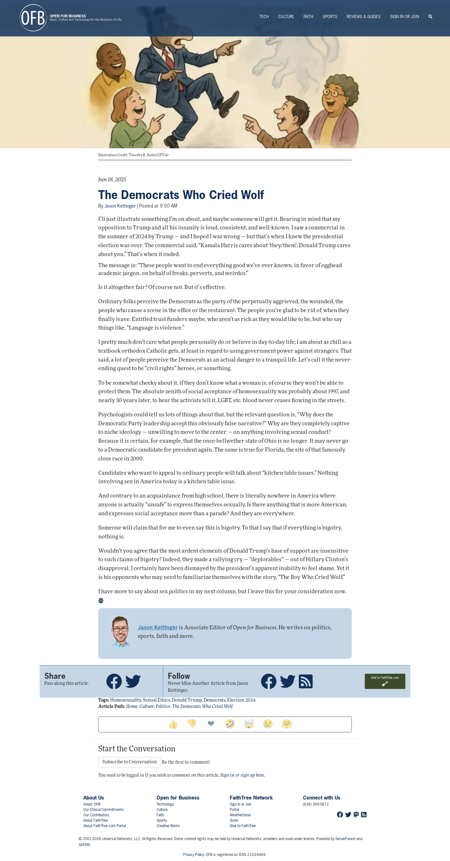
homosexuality (125, 700)
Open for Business (178, 797)
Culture (286, 16)
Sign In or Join (404, 16)
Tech (264, 16)
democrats (214, 700)
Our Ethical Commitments (103, 809)
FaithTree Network (251, 797)
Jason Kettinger (120, 206)
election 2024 (241, 700)
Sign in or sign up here (242, 775)
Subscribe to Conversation (129, 762)
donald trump (187, 700)
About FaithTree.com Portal (104, 825)
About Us (93, 797)
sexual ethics (156, 700)
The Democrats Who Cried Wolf (181, 194)
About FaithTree (95, 820)
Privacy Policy (193, 854)
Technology (165, 804)
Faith (308, 16)
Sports (330, 16)
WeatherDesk (240, 815)
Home (132, 706)
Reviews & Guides (364, 16)
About (91, 804)
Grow (234, 820)
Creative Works (168, 825)
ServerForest (345, 838)
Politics (163, 706)
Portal (234, 809)
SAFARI (84, 844)
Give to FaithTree (243, 825)
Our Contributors (96, 815)
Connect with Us (321, 797)
